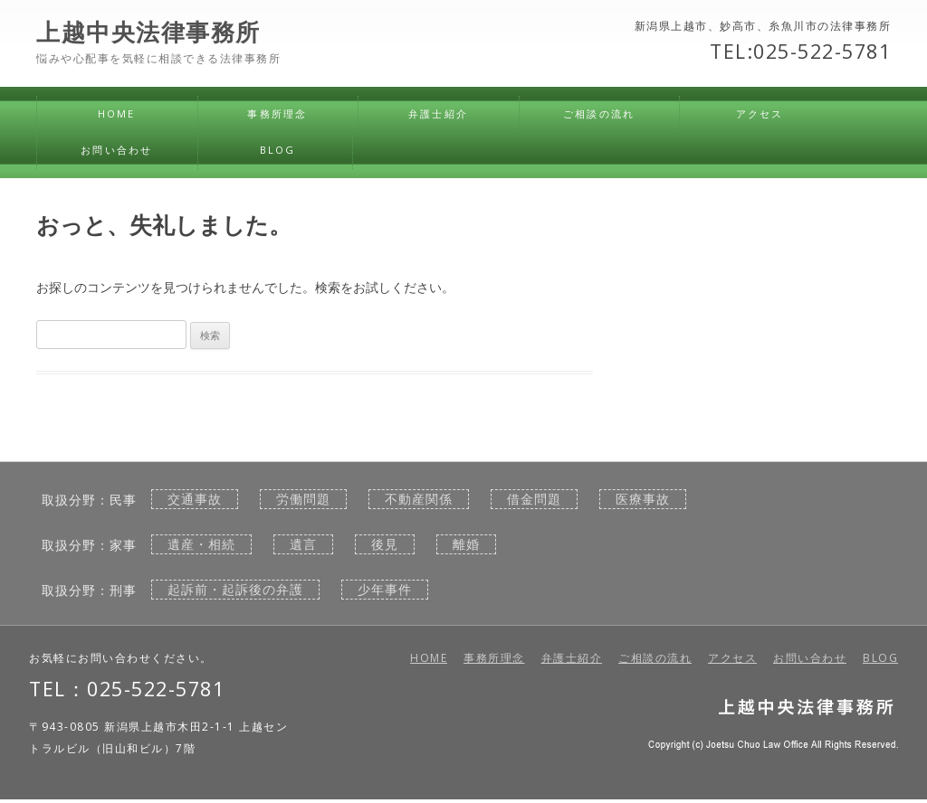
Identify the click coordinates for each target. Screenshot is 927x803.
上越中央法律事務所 (148, 32)
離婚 (466, 544)
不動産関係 (419, 499)
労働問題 (303, 499)
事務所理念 (277, 113)
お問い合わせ (116, 149)
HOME (117, 113)
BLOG (278, 149)
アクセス (760, 113)
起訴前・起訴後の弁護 (235, 589)
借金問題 (534, 499)
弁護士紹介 (438, 113)
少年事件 (385, 589)
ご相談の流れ (599, 113)
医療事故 (643, 499)
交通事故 (194, 499)
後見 (384, 544)
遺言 (303, 544)
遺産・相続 (201, 544)
